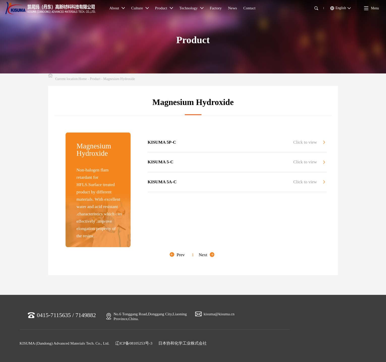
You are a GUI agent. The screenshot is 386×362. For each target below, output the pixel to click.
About (117, 8)
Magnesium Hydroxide (119, 79)
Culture (140, 8)
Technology (191, 8)
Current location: (66, 79)
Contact (249, 8)
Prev (177, 254)
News (232, 8)
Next (206, 254)
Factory (216, 8)
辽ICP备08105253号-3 (133, 343)
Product (164, 8)
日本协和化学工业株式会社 (182, 343)
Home (82, 79)
